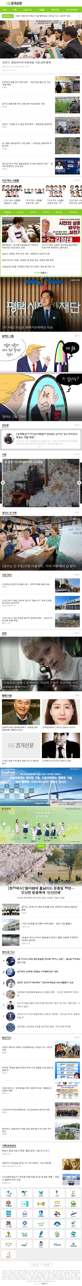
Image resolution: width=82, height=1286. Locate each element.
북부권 (59, 212)
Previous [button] (3, 482)
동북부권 (73, 212)
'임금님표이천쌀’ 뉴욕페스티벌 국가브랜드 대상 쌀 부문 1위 (28, 266)
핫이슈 (41, 845)
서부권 (20, 212)
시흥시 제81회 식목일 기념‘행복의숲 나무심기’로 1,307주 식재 (42, 15)
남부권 (33, 212)
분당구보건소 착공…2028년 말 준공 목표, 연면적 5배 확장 (27, 260)
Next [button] (79, 482)
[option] (41, 483)
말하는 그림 (8, 336)
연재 (4, 633)
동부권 (7, 212)
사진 (4, 454)
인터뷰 (5, 425)
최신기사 (6, 1037)
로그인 (35, 1264)
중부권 (46, 212)
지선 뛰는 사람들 (10, 180)
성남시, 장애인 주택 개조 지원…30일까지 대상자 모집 (26, 253)
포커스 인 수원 (9, 512)
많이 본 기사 (8, 952)
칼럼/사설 (7, 695)
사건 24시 (7, 574)
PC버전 (46, 1264)
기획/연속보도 (9, 1145)
